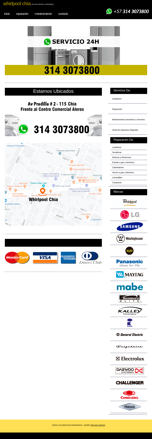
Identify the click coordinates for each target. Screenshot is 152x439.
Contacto (63, 13)
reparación (22, 13)
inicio (7, 13)
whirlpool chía (17, 3)
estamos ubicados (53, 91)
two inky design (97, 425)
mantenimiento (43, 13)
